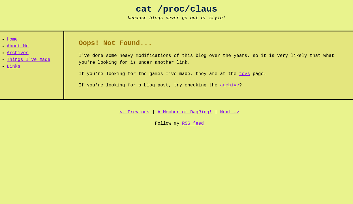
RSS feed (193, 123)
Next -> (229, 112)
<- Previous (134, 112)
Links (13, 66)
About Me (18, 46)
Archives (18, 53)
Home (12, 39)
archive (229, 85)
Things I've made (28, 59)
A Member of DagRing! (185, 112)
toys (244, 73)
